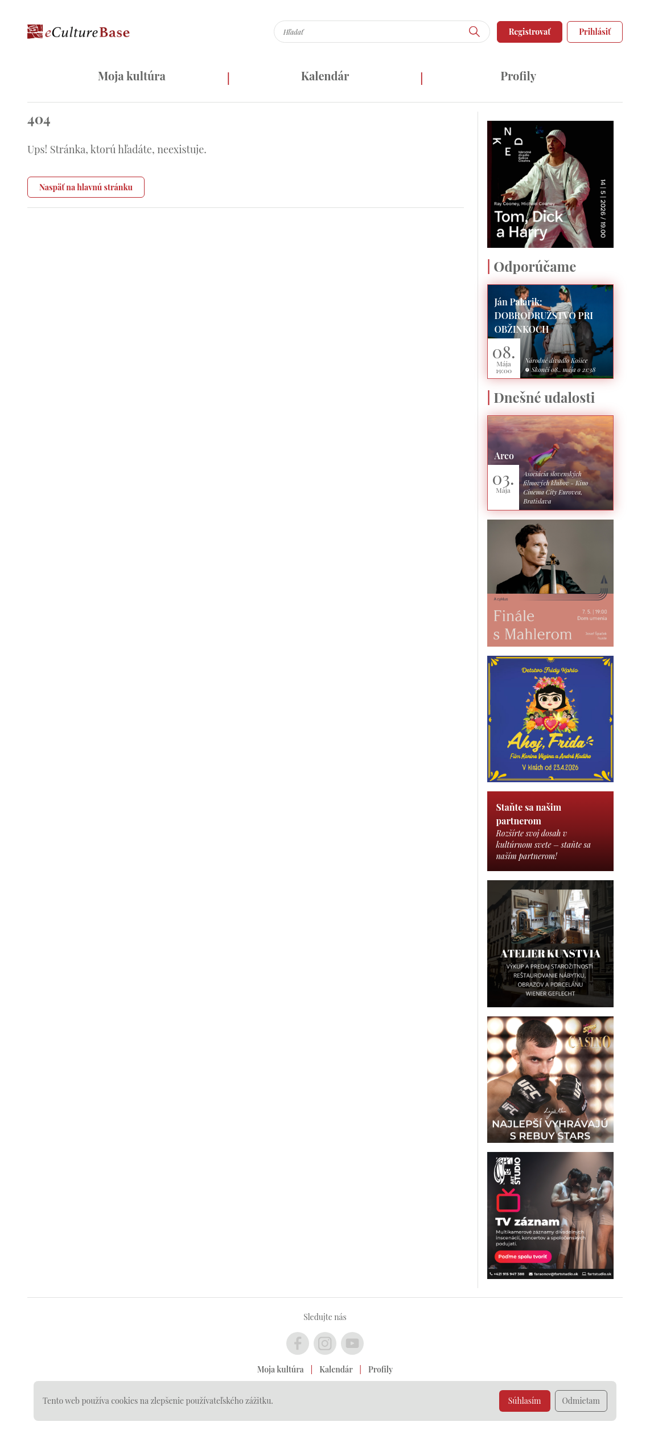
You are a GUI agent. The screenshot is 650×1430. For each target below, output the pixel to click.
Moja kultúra (132, 75)
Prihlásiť (595, 31)
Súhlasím (524, 1400)
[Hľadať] (474, 32)
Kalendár (325, 75)
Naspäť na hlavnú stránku (86, 187)
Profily (518, 75)
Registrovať (530, 31)
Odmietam (581, 1400)
